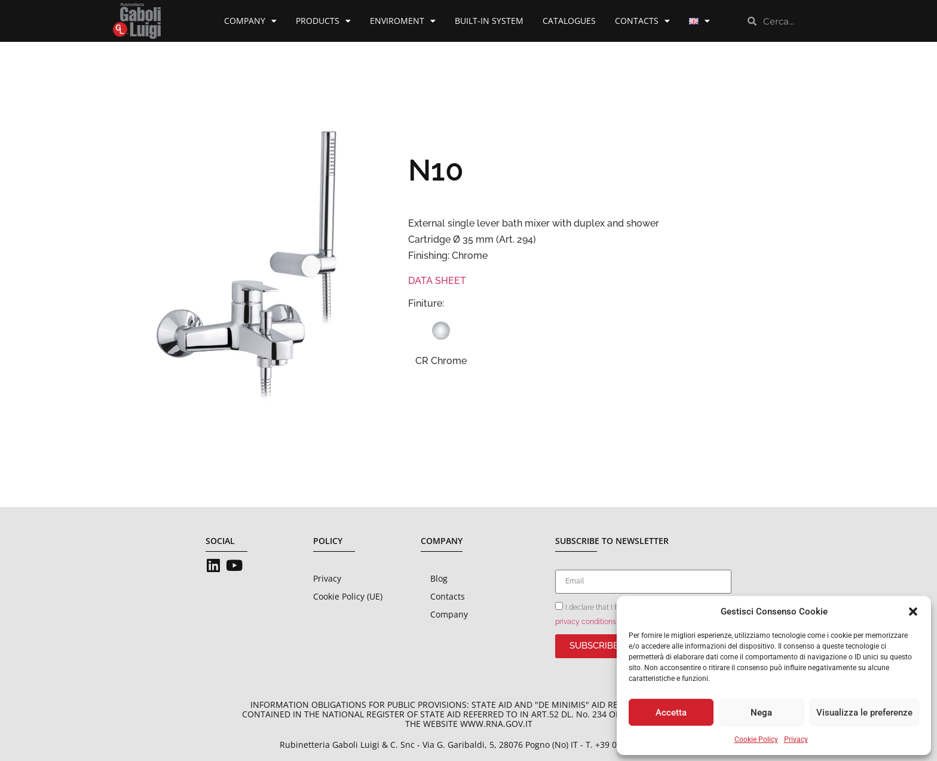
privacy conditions (585, 622)
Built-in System (489, 20)
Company (250, 21)
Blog (439, 578)
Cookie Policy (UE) (347, 596)
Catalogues (569, 20)
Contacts (642, 21)
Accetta (671, 712)
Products (323, 21)
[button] (913, 612)
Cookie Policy (756, 739)
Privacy (796, 739)
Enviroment (403, 21)
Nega (761, 712)
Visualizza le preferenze (864, 712)
